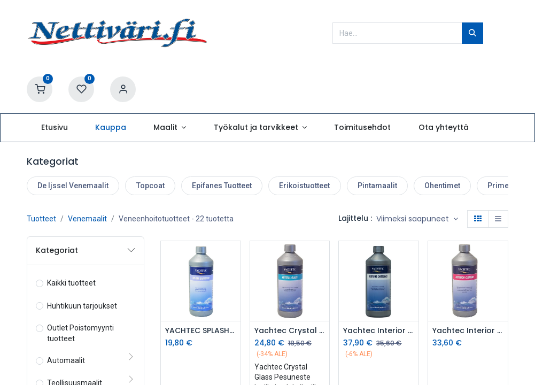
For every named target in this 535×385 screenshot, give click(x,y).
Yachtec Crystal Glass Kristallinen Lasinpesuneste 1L (289, 331)
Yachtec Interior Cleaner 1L (467, 331)
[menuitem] (54, 128)
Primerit (501, 185)
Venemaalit (87, 218)
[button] (417, 219)
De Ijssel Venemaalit (72, 185)
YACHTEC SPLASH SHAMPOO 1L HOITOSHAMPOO (200, 331)
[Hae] (472, 33)
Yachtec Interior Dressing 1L (378, 331)
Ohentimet (442, 185)
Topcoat (150, 185)
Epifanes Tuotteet (222, 185)
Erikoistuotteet (304, 185)
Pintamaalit (377, 185)
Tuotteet (41, 218)
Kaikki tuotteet (71, 283)
